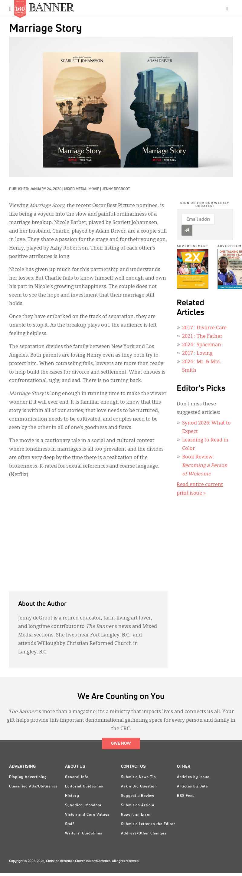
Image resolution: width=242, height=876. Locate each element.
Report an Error (136, 815)
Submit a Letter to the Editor (148, 824)
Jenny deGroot (116, 189)
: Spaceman (201, 345)
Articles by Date (192, 786)
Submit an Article (137, 805)
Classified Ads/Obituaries (33, 786)
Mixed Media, (76, 189)
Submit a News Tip (138, 777)
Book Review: (204, 466)
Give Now (121, 743)
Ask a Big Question (139, 786)
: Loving (197, 353)
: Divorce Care (204, 328)
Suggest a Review (137, 796)
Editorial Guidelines (84, 786)
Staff (69, 824)
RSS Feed (186, 796)
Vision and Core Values (87, 815)
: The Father (202, 336)
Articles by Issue (193, 777)
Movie (93, 189)
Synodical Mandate (83, 805)
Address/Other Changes (143, 833)
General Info (77, 777)
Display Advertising (28, 777)
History (72, 796)
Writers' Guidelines (83, 833)
